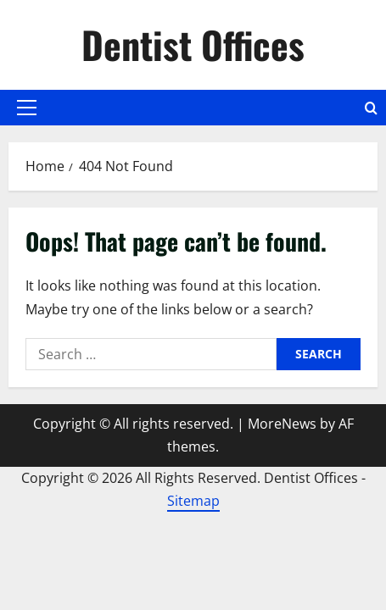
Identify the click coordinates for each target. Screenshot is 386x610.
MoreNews (282, 423)
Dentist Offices (193, 44)
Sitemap (193, 500)
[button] (26, 107)
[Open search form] (371, 108)
